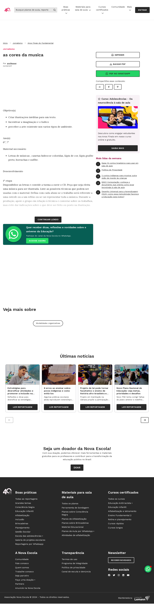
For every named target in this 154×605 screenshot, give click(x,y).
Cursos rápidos (116, 524)
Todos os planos (70, 504)
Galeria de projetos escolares (30, 540)
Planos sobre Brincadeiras (75, 523)
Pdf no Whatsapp (117, 73)
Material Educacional (73, 527)
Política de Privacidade (109, 171)
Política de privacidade (73, 568)
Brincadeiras (21, 524)
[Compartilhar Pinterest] (118, 87)
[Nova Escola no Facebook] (109, 576)
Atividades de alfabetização (76, 536)
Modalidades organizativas (48, 323)
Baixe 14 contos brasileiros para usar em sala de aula (117, 164)
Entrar (142, 10)
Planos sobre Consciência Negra (75, 514)
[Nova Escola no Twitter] (114, 576)
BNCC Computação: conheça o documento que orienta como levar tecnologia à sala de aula (115, 184)
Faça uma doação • (25, 580)
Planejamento (22, 528)
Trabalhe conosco (24, 572)
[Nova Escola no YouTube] (128, 576)
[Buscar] (33, 9)
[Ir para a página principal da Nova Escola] (7, 10)
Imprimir (117, 55)
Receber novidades (121, 561)
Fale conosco (22, 564)
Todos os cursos (116, 499)
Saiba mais (117, 148)
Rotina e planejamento (119, 520)
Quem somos (22, 568)
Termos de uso (69, 560)
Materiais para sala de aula (83, 8)
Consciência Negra (24, 508)
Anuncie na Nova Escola (27, 588)
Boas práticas (66, 10)
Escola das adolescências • (29, 536)
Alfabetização (22, 516)
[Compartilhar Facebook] (109, 87)
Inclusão (19, 520)
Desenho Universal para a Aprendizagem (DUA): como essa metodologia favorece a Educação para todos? (117, 194)
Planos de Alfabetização (74, 519)
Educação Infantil (24, 512)
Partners (19, 584)
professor (12, 63)
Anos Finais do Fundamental (40, 43)
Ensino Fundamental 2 (119, 516)
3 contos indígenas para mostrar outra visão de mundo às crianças (116, 176)
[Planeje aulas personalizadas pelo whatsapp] (148, 569)
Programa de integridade (75, 564)
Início (5, 43)
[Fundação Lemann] (142, 598)
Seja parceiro (22, 576)
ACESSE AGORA (37, 240)
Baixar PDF (118, 64)
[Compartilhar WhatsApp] (100, 87)
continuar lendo (48, 219)
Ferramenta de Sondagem (75, 508)
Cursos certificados (102, 10)
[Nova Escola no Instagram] (119, 576)
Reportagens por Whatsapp (29, 544)
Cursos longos (115, 528)
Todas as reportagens (26, 499)
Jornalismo (18, 43)
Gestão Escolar (23, 532)
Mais (129, 8)
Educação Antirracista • (120, 503)
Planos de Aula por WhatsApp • (78, 532)
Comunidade (118, 7)
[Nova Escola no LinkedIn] (123, 576)
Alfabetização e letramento (122, 512)
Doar (77, 468)
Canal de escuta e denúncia (76, 572)
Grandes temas (23, 503)
